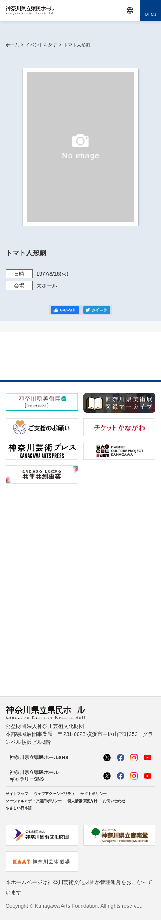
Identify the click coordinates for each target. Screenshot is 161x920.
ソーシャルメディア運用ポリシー (34, 801)
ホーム (12, 45)
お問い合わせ (114, 801)
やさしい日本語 (19, 808)
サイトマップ (17, 794)
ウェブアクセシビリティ (54, 794)
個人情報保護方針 (82, 801)
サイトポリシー (93, 794)
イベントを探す (41, 45)
